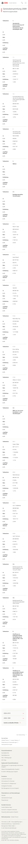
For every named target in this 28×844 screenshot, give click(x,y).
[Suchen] (22, 3)
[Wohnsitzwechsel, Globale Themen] (14, 817)
